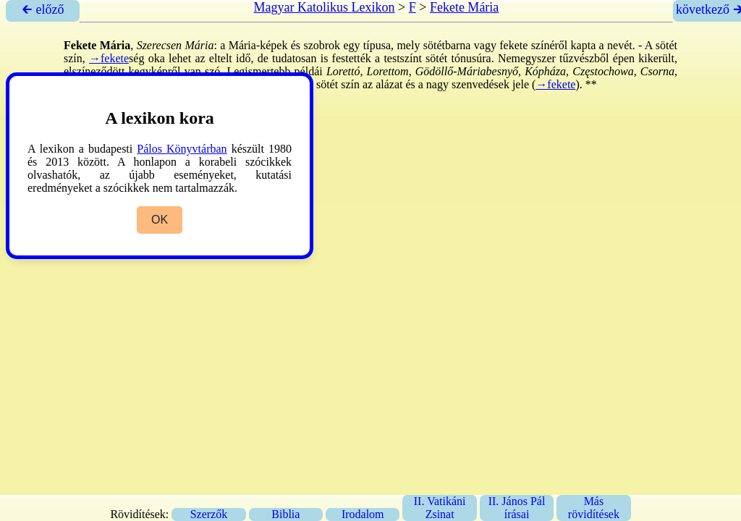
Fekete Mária (464, 7)
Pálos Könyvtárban (181, 149)
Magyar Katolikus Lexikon (324, 7)
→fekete (109, 58)
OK (159, 219)
